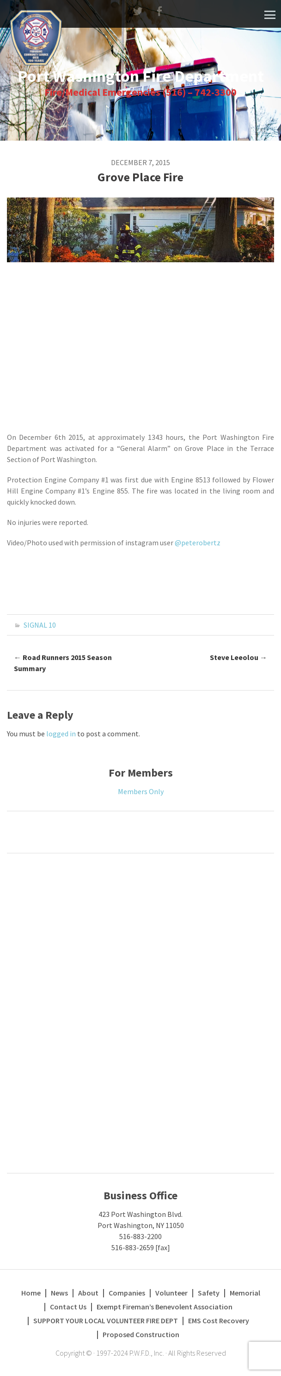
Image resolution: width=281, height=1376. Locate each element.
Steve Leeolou (238, 657)
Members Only (141, 791)
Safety (209, 1292)
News (59, 1292)
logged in (61, 733)
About (88, 1292)
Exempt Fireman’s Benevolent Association (164, 1306)
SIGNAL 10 (40, 624)
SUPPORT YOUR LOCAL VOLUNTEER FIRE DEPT (105, 1320)
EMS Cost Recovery (218, 1320)
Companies (127, 1292)
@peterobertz (197, 542)
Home (31, 1292)
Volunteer (171, 1292)
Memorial (245, 1292)
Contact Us (68, 1306)
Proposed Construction (141, 1334)
